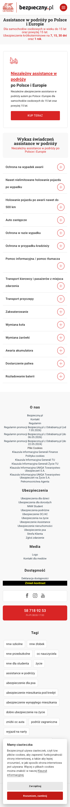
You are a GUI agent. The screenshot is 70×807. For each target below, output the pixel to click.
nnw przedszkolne (18, 653)
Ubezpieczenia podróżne (35, 510)
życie (39, 663)
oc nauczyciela (46, 653)
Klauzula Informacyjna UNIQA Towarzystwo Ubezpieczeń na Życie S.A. (35, 476)
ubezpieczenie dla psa (20, 683)
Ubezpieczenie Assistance (35, 522)
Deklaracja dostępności (35, 578)
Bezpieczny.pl (35, 415)
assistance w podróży (20, 673)
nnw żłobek (36, 644)
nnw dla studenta (17, 663)
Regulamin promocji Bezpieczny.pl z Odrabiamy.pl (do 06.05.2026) (35, 436)
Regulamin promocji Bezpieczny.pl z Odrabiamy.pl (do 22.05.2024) (35, 443)
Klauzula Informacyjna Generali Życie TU (35, 463)
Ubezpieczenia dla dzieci (35, 498)
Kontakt (34, 419)
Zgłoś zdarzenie (35, 537)
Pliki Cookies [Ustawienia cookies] (35, 448)
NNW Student (35, 506)
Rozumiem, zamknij (35, 795)
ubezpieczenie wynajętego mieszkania (31, 702)
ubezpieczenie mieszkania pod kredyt (31, 692)
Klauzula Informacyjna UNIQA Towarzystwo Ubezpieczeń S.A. (35, 469)
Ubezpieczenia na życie (34, 518)
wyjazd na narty (16, 731)
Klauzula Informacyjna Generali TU (35, 459)
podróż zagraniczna (44, 722)
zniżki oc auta (15, 722)
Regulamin (35, 423)
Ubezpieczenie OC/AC (35, 514)
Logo (35, 554)
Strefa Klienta (35, 533)
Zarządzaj (35, 786)
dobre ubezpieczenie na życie (25, 712)
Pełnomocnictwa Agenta (35, 481)
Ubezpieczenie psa (35, 530)
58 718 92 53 (35, 610)
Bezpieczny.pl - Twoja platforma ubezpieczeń (28, 7)
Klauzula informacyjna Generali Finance (35, 452)
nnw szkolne (14, 644)
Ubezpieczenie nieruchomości (35, 526)
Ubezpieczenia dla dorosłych (35, 502)
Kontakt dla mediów (35, 558)
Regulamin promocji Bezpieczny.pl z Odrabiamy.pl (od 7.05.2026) (35, 429)
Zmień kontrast (35, 583)
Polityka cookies (35, 456)
